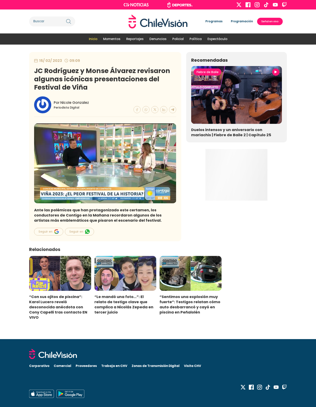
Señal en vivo (270, 21)
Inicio (93, 39)
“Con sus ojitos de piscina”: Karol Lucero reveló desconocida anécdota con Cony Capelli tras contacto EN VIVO (58, 307)
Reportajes (135, 39)
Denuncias (158, 39)
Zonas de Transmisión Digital (156, 366)
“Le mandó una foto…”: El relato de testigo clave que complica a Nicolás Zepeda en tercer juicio (123, 304)
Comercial (62, 366)
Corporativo (39, 366)
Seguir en (48, 231)
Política (196, 39)
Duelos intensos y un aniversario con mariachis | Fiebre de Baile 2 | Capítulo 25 (231, 132)
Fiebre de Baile (207, 72)
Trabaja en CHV (114, 366)
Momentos (111, 39)
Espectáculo (217, 39)
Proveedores (86, 366)
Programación (242, 21)
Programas (214, 21)
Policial (178, 39)
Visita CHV (192, 366)
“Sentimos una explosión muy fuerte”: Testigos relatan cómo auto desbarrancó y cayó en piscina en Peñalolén (190, 304)
